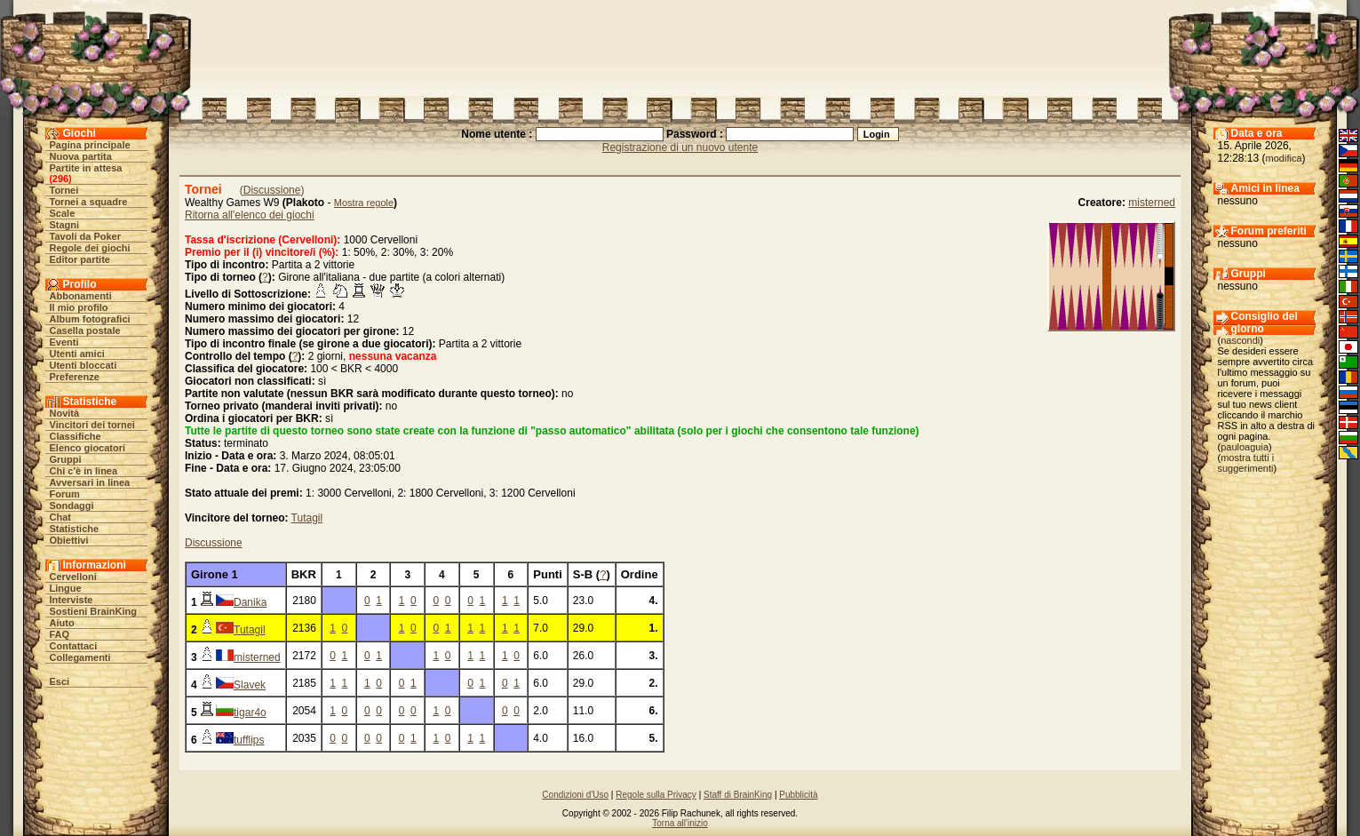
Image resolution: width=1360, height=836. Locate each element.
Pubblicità (798, 795)
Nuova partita (81, 156)
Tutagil (307, 518)
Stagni (65, 224)
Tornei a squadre (89, 201)
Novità (65, 413)
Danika (250, 602)
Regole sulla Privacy (656, 795)
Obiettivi (69, 540)
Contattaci (74, 646)
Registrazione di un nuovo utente (680, 147)
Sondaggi (72, 505)
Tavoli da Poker (86, 236)
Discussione (272, 190)
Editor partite (80, 259)
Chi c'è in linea (84, 471)
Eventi (64, 342)
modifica (1284, 158)
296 (60, 178)
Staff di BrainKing (738, 795)
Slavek (250, 685)
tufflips (249, 740)
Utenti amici (77, 353)
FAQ (60, 634)
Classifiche (75, 436)
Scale (63, 213)
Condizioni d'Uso (575, 795)
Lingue (66, 588)
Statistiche (74, 528)
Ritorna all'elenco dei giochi (249, 215)
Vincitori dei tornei (92, 424)
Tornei (64, 190)
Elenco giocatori (88, 447)
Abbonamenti (81, 296)
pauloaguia (1245, 447)
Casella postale (85, 330)
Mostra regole (364, 202)
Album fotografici (90, 319)
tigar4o (250, 712)
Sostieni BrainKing (93, 611)
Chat (60, 517)
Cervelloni (73, 576)
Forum (65, 494)
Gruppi (66, 459)
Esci (60, 681)
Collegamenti (80, 657)
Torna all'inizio (680, 823)
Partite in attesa (86, 168)
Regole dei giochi (90, 248)
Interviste (71, 599)
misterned (1151, 202)
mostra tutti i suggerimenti (1246, 463)
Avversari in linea (90, 482)
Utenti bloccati (83, 365)
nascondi (1240, 340)
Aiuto (62, 622)
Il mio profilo (79, 307)
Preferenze (74, 376)
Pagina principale (90, 144)
